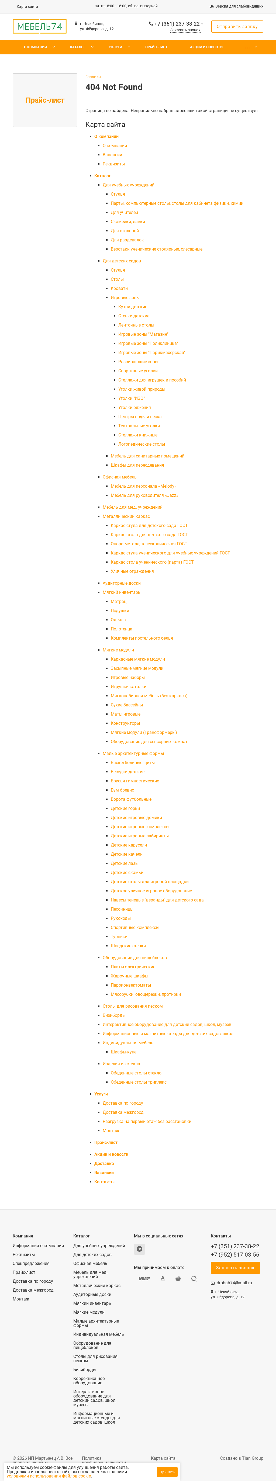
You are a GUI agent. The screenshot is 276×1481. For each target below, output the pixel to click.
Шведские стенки (128, 945)
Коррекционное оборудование (89, 1380)
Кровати (119, 288)
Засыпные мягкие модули (137, 668)
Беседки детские (127, 771)
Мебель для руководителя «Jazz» (144, 495)
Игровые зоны (125, 297)
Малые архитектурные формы (133, 753)
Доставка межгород (123, 1112)
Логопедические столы (141, 444)
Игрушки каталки (128, 686)
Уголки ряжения (134, 407)
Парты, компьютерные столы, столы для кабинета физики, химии (177, 203)
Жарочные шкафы (129, 976)
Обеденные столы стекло (136, 1073)
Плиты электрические (133, 966)
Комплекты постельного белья (142, 638)
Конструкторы (125, 723)
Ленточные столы (136, 325)
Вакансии (112, 154)
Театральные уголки (139, 425)
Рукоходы (121, 918)
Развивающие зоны (138, 361)
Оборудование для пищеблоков (135, 957)
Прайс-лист (156, 47)
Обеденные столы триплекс (139, 1082)
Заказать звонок (185, 30)
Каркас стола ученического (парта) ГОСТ (152, 562)
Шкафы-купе (123, 1052)
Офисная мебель (120, 477)
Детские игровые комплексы (140, 826)
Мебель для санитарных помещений (147, 456)
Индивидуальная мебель (128, 1042)
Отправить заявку (237, 26)
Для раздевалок (127, 239)
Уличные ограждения (132, 571)
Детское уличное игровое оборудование (151, 890)
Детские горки (125, 808)
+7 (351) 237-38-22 (177, 24)
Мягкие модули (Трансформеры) (144, 732)
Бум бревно (122, 790)
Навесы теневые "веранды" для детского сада (157, 900)
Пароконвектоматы (131, 985)
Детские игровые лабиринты (140, 835)
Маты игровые (125, 714)
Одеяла (118, 619)
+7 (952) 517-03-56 (235, 1254)
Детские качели (127, 854)
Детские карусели (129, 845)
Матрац (118, 601)
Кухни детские (132, 306)
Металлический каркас (126, 516)
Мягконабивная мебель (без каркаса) (149, 695)
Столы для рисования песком (133, 1006)
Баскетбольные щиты (133, 762)
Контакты (104, 1181)
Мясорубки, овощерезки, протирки (146, 994)
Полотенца (121, 629)
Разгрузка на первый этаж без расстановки (147, 1121)
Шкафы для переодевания (137, 465)
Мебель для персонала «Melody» (144, 486)
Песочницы (122, 909)
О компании (35, 47)
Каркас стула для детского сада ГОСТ (149, 525)
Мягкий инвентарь (121, 592)
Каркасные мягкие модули (138, 659)
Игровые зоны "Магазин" (143, 334)
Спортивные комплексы (135, 927)
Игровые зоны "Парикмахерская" (151, 352)
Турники (119, 936)
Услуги (115, 47)
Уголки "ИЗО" (131, 398)
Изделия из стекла (121, 1063)
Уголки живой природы (141, 389)
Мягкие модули (118, 650)
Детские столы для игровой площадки (150, 881)
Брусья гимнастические (135, 780)
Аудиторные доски (122, 583)
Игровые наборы (128, 677)
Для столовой (125, 230)
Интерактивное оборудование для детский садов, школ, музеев (167, 1024)
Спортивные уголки (138, 370)
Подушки (120, 610)
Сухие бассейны (127, 704)
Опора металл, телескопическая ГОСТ (149, 543)
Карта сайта (27, 6)
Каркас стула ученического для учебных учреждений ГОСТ (170, 553)
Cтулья (118, 194)
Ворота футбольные (131, 799)
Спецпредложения (31, 1263)
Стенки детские (133, 315)
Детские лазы (125, 863)
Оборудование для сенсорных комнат (149, 741)
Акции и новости (206, 47)
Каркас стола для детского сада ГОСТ (149, 534)
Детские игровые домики (136, 817)
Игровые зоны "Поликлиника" (148, 343)
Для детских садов (122, 260)
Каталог (77, 47)
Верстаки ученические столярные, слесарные (156, 249)
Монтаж (111, 1130)
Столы (117, 279)
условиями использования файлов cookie (95, 1476)
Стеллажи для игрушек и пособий (152, 380)
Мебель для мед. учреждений (133, 507)
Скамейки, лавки (128, 221)
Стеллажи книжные (137, 435)
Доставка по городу (123, 1103)
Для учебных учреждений (128, 185)
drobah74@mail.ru (234, 1282)
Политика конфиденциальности (104, 1460)
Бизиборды (114, 1015)
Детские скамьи (127, 872)
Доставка (104, 1163)
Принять (167, 1472)
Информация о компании (38, 1246)
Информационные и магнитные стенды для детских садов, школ (168, 1033)
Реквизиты (114, 164)
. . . (247, 47)
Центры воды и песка (140, 416)
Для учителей (124, 212)
